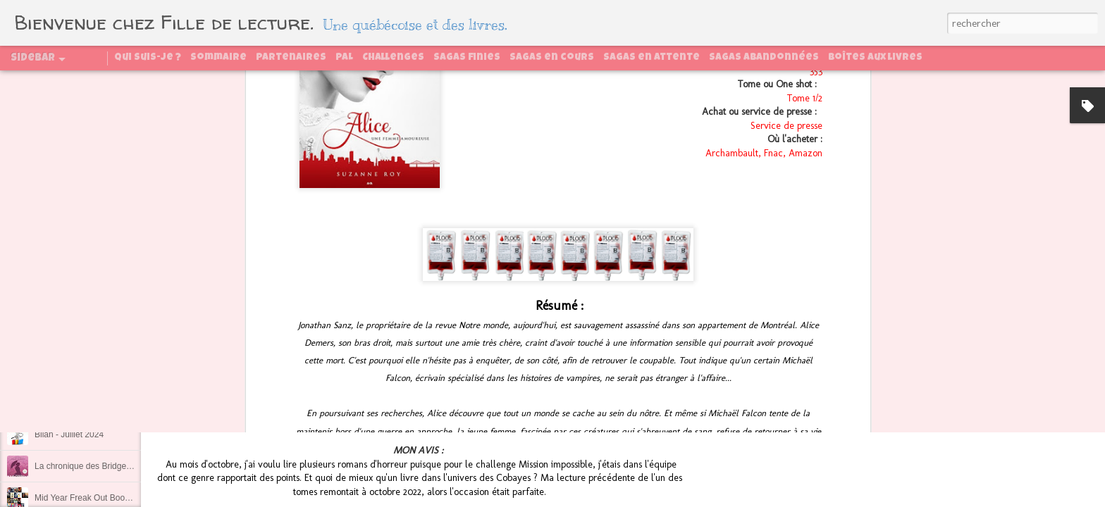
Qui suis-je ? (147, 58)
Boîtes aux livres (875, 58)
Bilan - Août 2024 (67, 371)
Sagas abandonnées (764, 58)
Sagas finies (466, 58)
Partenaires (291, 58)
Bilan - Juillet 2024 (69, 434)
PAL (344, 58)
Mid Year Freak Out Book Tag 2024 (100, 498)
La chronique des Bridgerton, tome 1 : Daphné (121, 466)
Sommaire (218, 58)
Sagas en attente (651, 58)
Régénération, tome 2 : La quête (95, 403)
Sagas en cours (552, 58)
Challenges (393, 58)
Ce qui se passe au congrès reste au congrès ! (122, 339)
